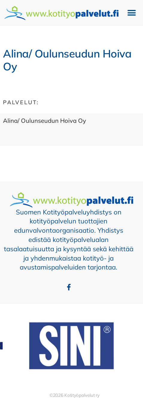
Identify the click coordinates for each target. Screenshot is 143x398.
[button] (132, 13)
